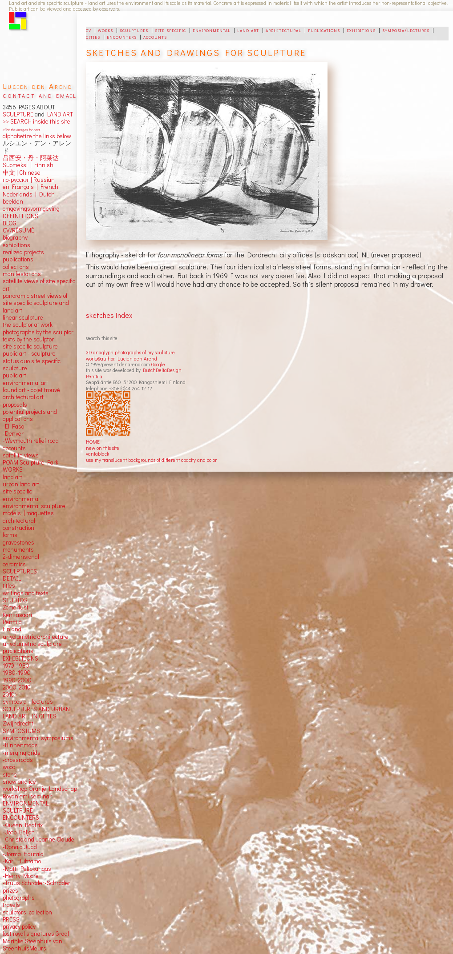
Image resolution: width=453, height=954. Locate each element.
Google (158, 364)
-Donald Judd (20, 847)
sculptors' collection (27, 912)
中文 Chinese (21, 172)
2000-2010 (17, 687)
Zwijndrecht (18, 723)
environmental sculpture (34, 506)
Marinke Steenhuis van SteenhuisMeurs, (32, 944)
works (105, 29)
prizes (10, 890)
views (31, 455)
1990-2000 (17, 680)
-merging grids (21, 753)
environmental (212, 29)
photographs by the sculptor (38, 332)
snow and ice (19, 782)
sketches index (109, 315)
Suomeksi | (17, 165)
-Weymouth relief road (31, 441)
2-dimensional (21, 557)
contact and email (40, 95)
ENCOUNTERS (21, 818)
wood (9, 767)
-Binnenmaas (20, 745)
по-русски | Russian (29, 180)
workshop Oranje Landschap (40, 789)
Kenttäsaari (17, 615)
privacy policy (19, 926)
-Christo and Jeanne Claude (38, 839)
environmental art (25, 383)
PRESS (11, 919)
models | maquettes (28, 513)
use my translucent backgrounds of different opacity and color (151, 460)
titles (9, 585)
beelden (13, 201)
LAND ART (58, 114)
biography (15, 237)
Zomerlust (15, 607)
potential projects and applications (30, 415)
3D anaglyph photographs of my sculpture (130, 352)
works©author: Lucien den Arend (121, 358)
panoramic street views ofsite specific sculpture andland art (36, 303)
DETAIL (12, 578)
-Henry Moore (21, 876)
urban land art (21, 484)
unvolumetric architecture (36, 637)
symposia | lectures (28, 701)
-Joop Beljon (19, 832)
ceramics (14, 564)
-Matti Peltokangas (27, 869)
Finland (12, 629)
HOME (93, 441)
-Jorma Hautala (23, 854)
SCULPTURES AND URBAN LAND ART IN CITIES (36, 712)
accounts (155, 36)
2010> (10, 694)
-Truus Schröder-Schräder (36, 883)
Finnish (42, 165)
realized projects (23, 252)
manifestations (22, 274)
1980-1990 (17, 673)
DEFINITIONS (20, 216)
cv (88, 29)
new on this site (102, 448)
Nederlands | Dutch (29, 194)
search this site (101, 338)
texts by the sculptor (28, 339)
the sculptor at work (28, 325)
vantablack (97, 453)
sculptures (134, 29)
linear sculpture (23, 317)
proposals (15, 405)
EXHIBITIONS (20, 658)
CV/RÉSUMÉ (18, 230)
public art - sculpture (29, 353)
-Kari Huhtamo (22, 861)
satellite (13, 455)
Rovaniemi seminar (27, 796)
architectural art (23, 397)
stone (10, 774)
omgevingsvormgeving (31, 208)
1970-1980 (16, 665)
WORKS (13, 469)
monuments (18, 549)
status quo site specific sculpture (32, 364)
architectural (283, 29)
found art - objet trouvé (31, 390)
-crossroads (18, 760)
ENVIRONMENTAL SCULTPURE (26, 806)
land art (248, 29)
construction (18, 528)
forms (10, 535)
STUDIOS (15, 600)
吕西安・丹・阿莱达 (31, 158)
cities (93, 36)
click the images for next (21, 129)
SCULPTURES (20, 571)
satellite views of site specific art (39, 284)
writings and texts (26, 593)
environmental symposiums (38, 738)
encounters (122, 36)
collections (16, 267)
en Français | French (30, 187)
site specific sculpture (30, 346)
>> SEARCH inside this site (36, 121)
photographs (19, 898)
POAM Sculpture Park (30, 462)
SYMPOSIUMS (21, 731)
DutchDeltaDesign (162, 370)
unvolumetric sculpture (32, 644)
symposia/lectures (405, 29)
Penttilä (94, 376)
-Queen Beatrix (23, 825)
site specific (170, 29)
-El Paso (13, 426)
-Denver (13, 433)
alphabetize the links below (37, 136)
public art (14, 375)
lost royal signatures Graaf (36, 934)
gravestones (18, 542)
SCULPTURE (18, 114)
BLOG (9, 223)
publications (324, 29)
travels (11, 905)
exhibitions (361, 29)
